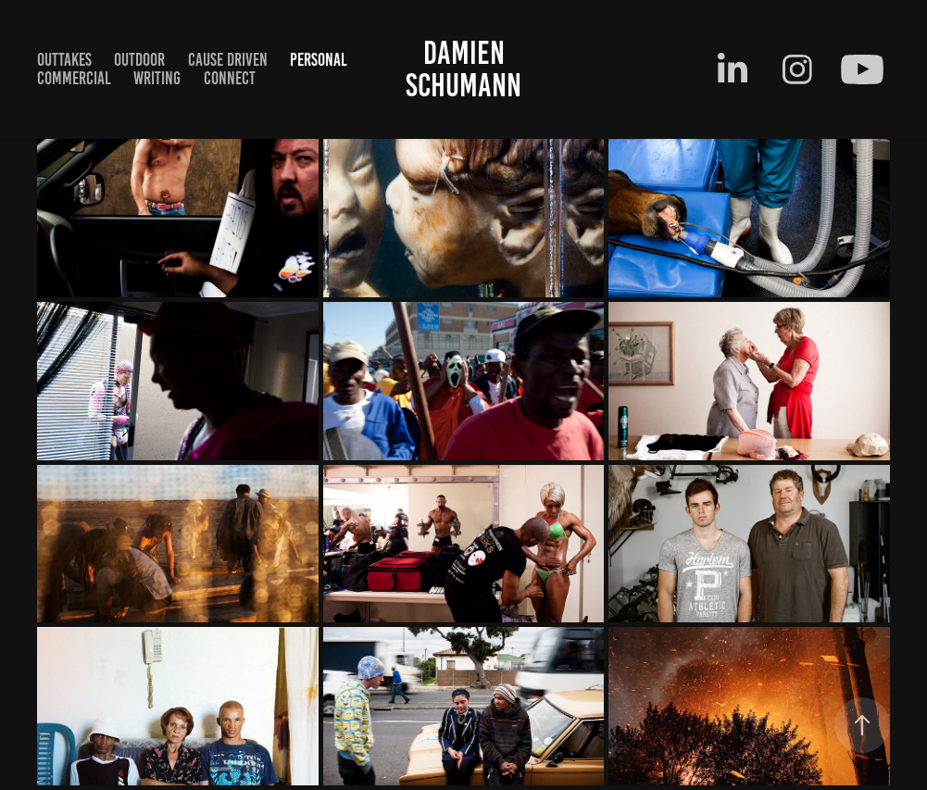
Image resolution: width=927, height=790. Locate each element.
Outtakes (64, 59)
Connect (230, 78)
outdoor (139, 59)
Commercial (74, 78)
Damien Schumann (463, 69)
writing (157, 78)
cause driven (228, 59)
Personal (318, 59)
